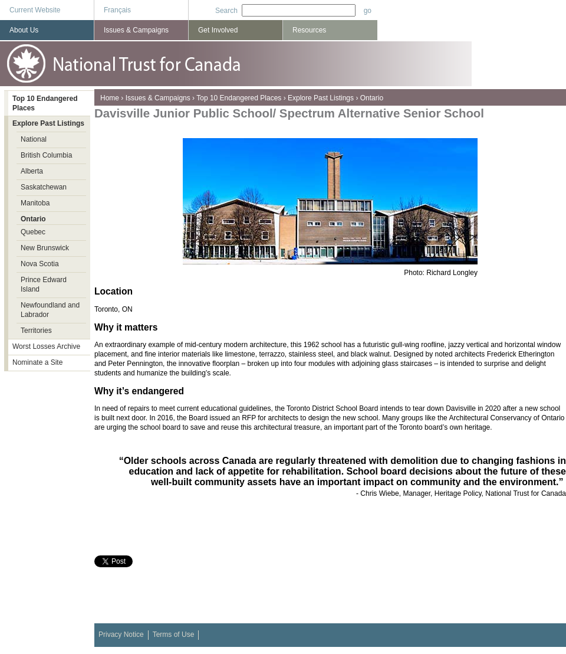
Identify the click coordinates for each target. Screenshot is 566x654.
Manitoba (35, 203)
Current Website (34, 10)
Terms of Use (174, 634)
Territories (36, 330)
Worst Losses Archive (46, 346)
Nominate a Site (37, 362)
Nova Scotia (40, 264)
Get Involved (218, 30)
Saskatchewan (44, 187)
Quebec (33, 232)
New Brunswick (45, 248)
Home (109, 98)
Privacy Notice (121, 634)
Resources (309, 30)
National (34, 139)
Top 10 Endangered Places (238, 98)
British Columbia (46, 155)
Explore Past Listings (321, 98)
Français (117, 10)
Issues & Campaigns (158, 98)
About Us (23, 30)
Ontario (371, 98)
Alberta (32, 171)
